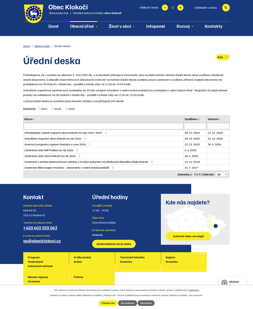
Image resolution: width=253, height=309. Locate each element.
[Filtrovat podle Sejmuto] (218, 126)
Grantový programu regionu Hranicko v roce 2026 (58, 144)
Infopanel (155, 26)
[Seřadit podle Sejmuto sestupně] (220, 119)
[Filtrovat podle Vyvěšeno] (195, 126)
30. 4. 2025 (191, 156)
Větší (180, 8)
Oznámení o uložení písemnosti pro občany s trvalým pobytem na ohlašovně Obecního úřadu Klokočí (89, 161)
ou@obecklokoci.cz (42, 240)
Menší (165, 8)
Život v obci (120, 26)
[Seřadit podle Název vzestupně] (34, 118)
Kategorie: (29, 108)
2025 (71, 109)
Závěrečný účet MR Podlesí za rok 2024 (51, 150)
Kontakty (214, 26)
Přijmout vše (108, 303)
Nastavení (146, 303)
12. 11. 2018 (192, 161)
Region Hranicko (138, 259)
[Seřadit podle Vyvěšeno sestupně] (199, 119)
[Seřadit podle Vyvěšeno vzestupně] (199, 118)
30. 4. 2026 (214, 144)
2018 (58, 109)
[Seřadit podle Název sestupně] (34, 119)
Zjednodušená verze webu (114, 243)
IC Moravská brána (71, 259)
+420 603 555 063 (40, 227)
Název (28, 119)
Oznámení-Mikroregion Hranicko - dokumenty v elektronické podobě (69, 167)
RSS (223, 57)
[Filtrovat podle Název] (103, 126)
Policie (204, 257)
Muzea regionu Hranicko (176, 259)
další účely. (194, 290)
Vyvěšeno (191, 119)
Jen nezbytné (127, 303)
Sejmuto (213, 119)
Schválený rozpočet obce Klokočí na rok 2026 (55, 138)
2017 (44, 109)
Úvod (53, 26)
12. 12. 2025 (192, 144)
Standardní (173, 8)
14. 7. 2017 (191, 167)
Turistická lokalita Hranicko (109, 259)
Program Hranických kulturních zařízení (40, 261)
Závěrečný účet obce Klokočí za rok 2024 (52, 156)
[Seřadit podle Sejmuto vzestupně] (220, 118)
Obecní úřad (82, 26)
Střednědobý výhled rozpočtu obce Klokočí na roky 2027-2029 (66, 132)
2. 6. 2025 (191, 150)
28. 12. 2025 (192, 132)
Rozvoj (183, 26)
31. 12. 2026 (215, 132)
